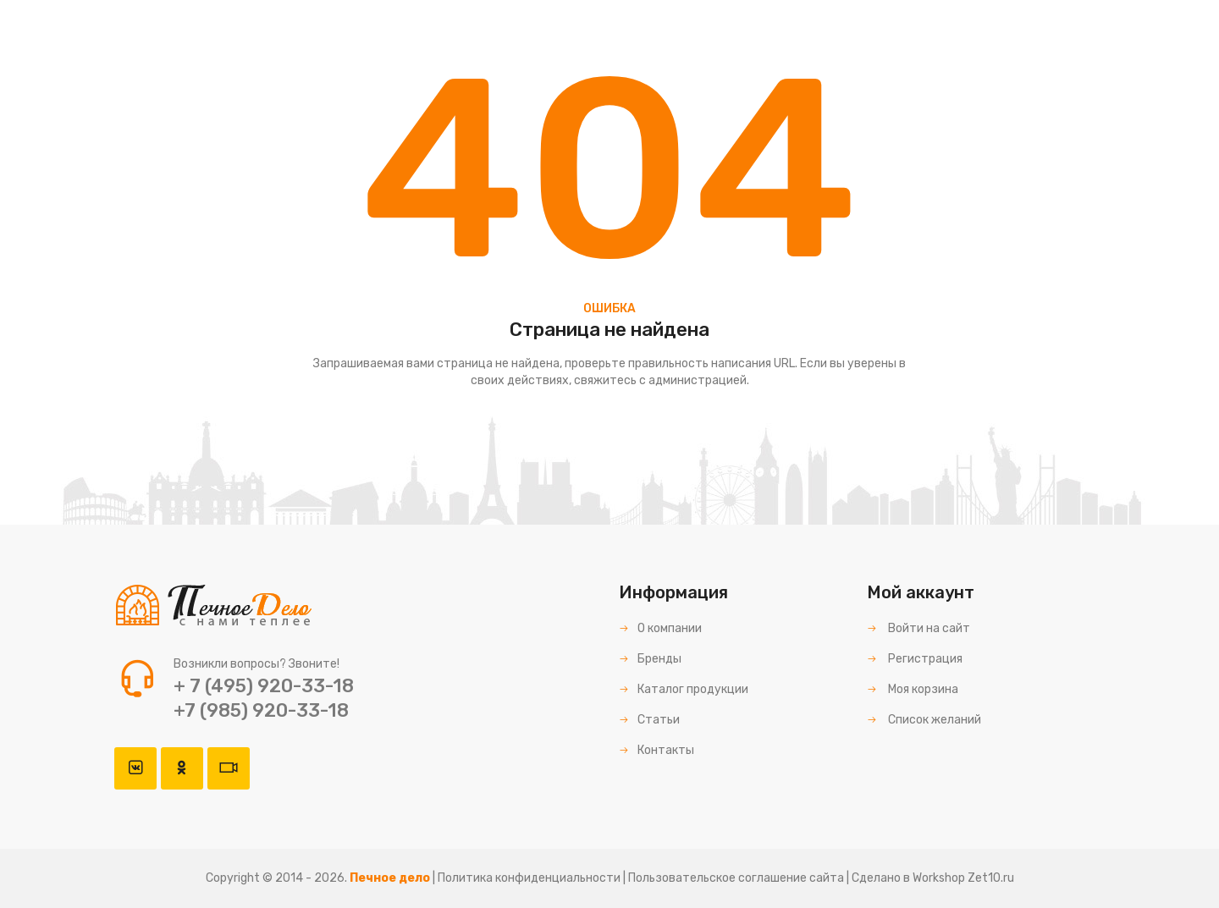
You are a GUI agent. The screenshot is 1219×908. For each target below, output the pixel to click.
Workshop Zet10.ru (963, 878)
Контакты (656, 750)
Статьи (649, 720)
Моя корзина (912, 689)
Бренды (650, 659)
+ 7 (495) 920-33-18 (264, 685)
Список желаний (924, 720)
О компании (660, 628)
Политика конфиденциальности (529, 878)
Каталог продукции (683, 689)
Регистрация (915, 659)
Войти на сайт (918, 628)
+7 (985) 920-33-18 (261, 710)
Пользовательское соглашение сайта (736, 878)
